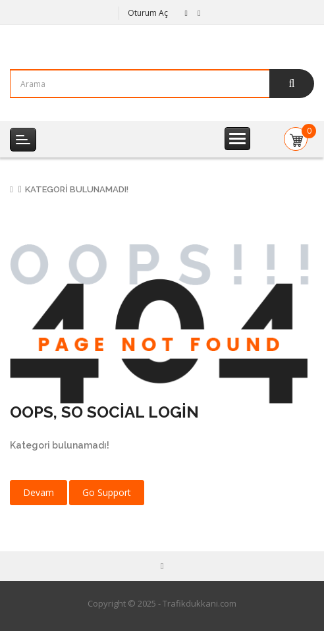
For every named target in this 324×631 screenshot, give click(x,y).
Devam (38, 492)
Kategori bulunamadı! (76, 189)
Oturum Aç (148, 12)
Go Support (106, 492)
